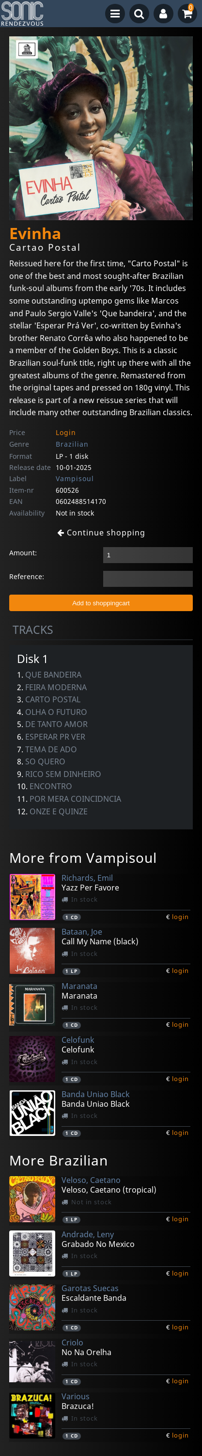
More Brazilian (58, 1160)
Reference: (26, 576)
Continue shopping (101, 532)
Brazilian (72, 444)
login (180, 916)
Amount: (23, 552)
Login (66, 432)
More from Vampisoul (83, 857)
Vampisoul (75, 478)
